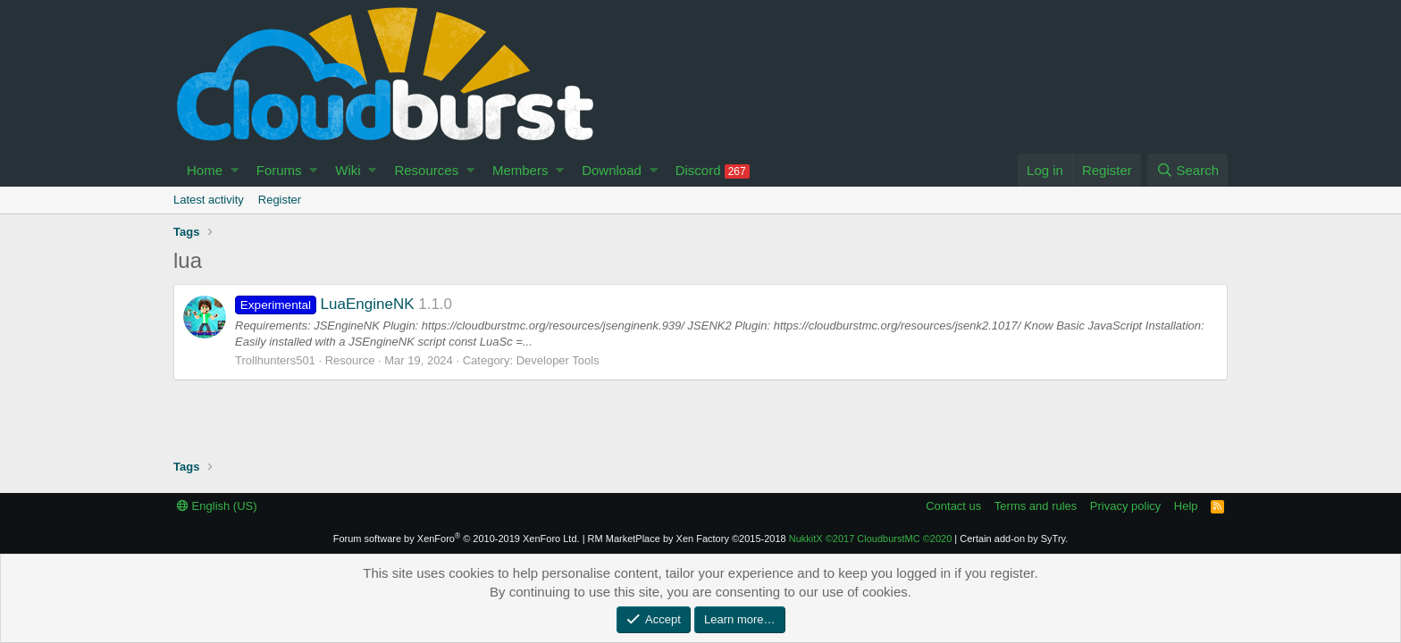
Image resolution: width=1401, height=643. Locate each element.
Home (204, 170)
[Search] (1187, 170)
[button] (234, 170)
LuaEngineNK (325, 304)
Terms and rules (1035, 506)
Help (1186, 506)
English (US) (217, 506)
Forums (279, 170)
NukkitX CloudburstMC (870, 538)
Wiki (347, 170)
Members (520, 170)
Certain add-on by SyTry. (1014, 538)
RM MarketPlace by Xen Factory (687, 538)
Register (279, 199)
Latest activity (208, 199)
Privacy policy (1125, 506)
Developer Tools (558, 360)
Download (612, 170)
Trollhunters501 (275, 360)
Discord (712, 171)
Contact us (953, 506)
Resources (426, 170)
